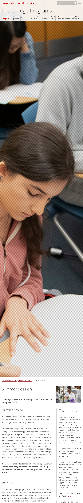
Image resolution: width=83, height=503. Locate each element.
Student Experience (16, 18)
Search (75, 3)
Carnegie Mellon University (18, 3)
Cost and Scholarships (34, 18)
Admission (25, 18)
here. (69, 496)
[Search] (67, 3)
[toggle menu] (79, 2)
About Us (52, 18)
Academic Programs (6, 18)
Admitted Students (44, 18)
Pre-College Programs (27, 10)
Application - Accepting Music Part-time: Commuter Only (68, 18)
